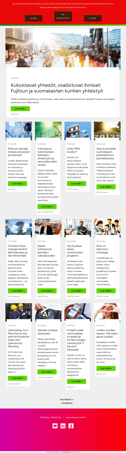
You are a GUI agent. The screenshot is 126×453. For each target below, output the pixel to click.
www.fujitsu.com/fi (76, 417)
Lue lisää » (20, 108)
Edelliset (67, 402)
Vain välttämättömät (63, 16)
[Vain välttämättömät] (123, 3)
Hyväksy (33, 18)
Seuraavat (66, 399)
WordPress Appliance (53, 452)
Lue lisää (92, 18)
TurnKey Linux (75, 452)
